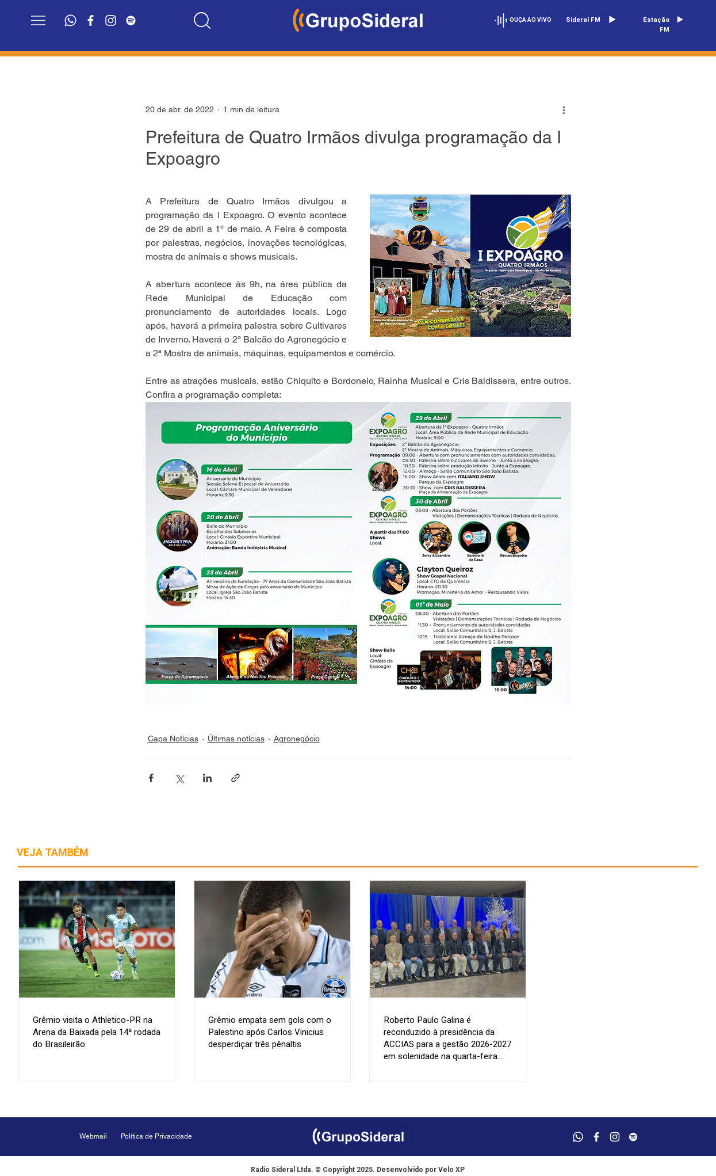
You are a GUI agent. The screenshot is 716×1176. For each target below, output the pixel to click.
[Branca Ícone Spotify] (131, 20)
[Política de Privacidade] (185, 1136)
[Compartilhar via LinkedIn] (207, 777)
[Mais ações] (564, 109)
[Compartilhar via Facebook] (151, 777)
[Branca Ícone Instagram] (111, 20)
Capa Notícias (173, 738)
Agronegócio (297, 738)
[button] (38, 20)
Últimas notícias (236, 738)
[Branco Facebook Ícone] (90, 20)
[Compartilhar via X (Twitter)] (179, 777)
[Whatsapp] (70, 20)
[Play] (611, 19)
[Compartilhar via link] (235, 777)
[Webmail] (93, 1136)
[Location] (202, 20)
